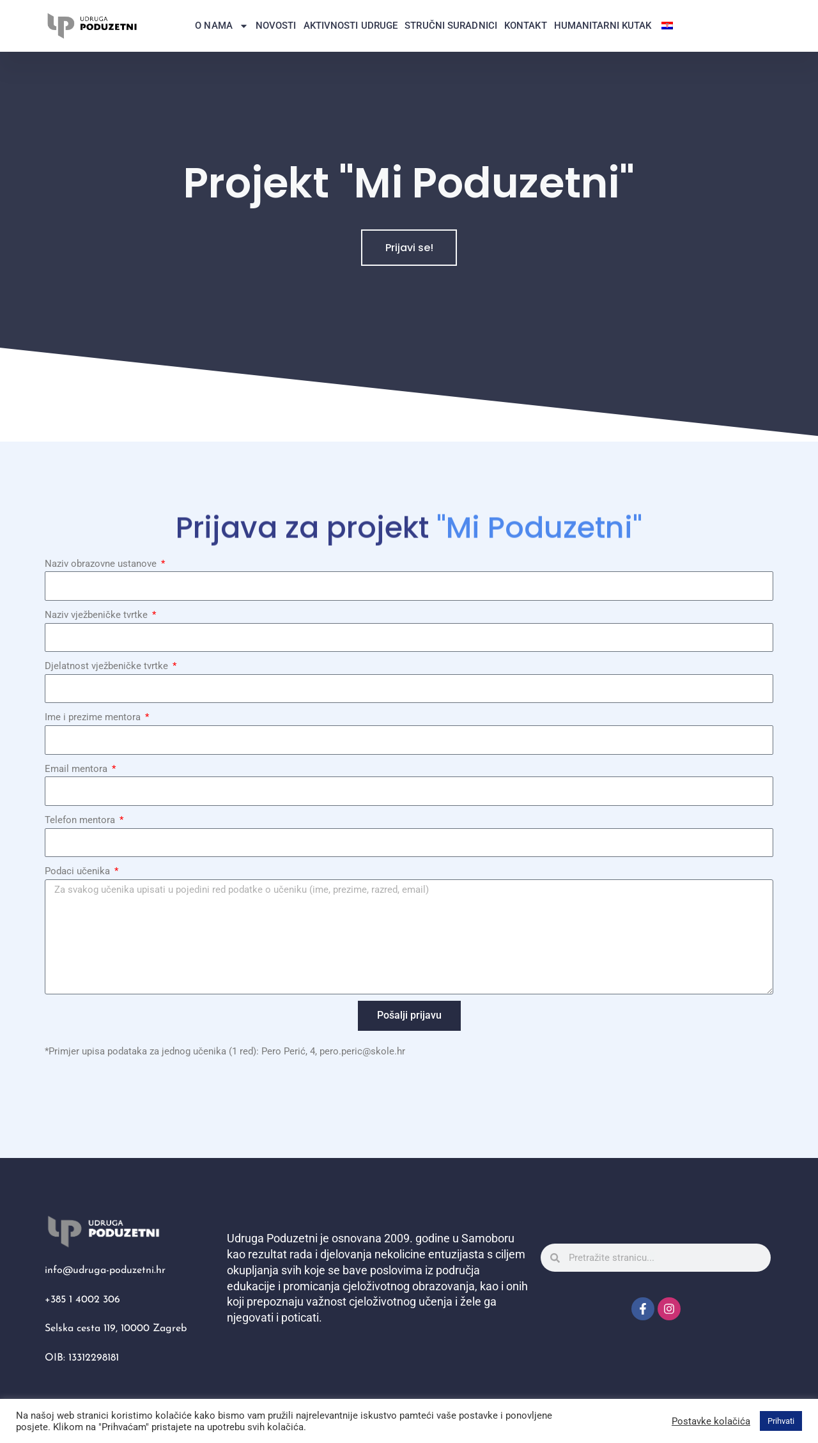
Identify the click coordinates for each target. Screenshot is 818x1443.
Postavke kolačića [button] (711, 1421)
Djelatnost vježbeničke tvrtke (108, 666)
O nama (222, 26)
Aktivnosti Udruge (351, 25)
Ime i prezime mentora (94, 717)
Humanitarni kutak (603, 25)
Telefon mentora (81, 820)
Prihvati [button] (781, 1421)
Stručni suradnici (451, 25)
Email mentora (77, 769)
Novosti (276, 25)
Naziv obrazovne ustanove (102, 563)
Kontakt (525, 25)
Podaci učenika (78, 871)
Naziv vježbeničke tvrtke (97, 615)
